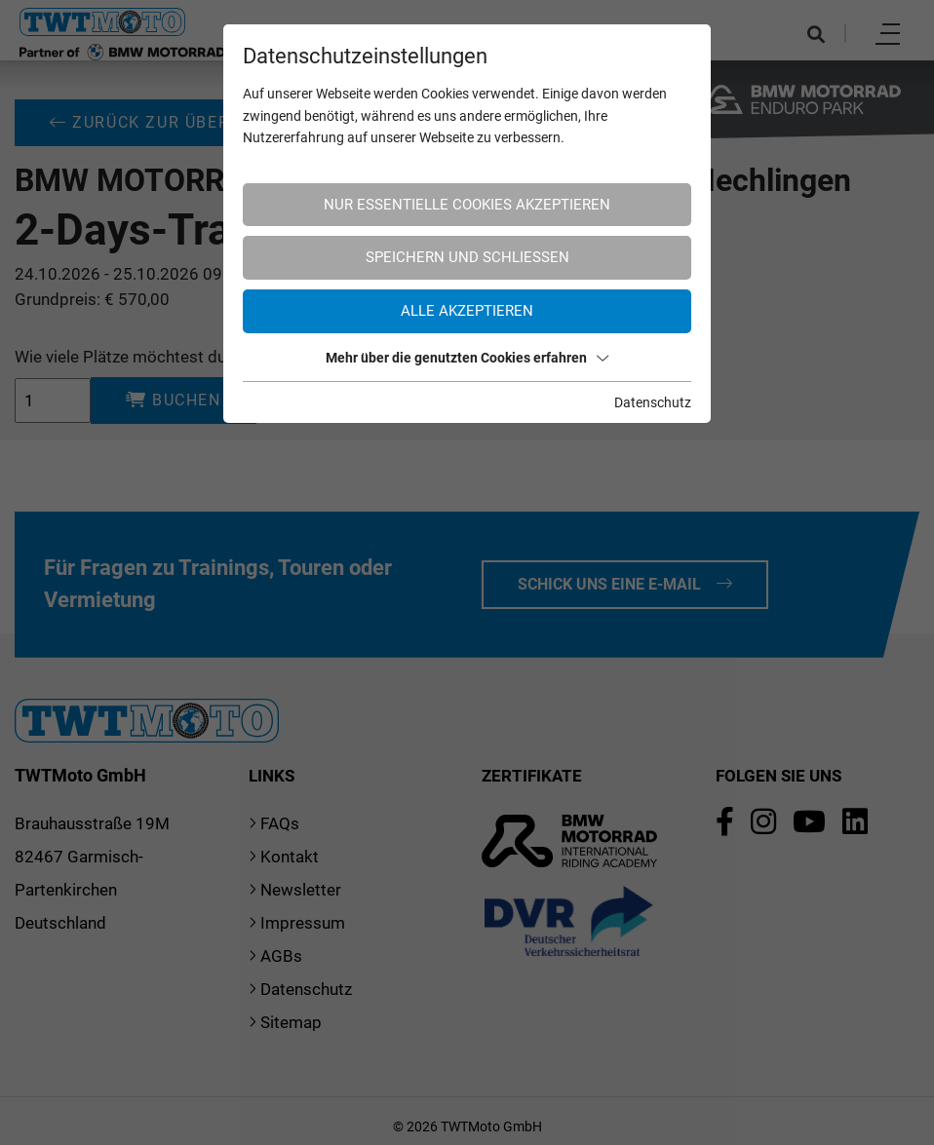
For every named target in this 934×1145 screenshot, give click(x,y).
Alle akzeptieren (467, 311)
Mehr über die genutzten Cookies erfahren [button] (467, 357)
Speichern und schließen (467, 257)
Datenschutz (652, 402)
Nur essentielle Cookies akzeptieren (467, 204)
